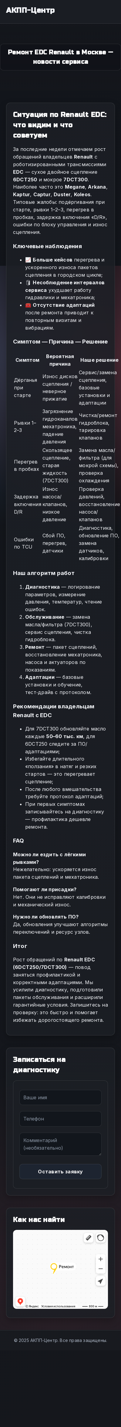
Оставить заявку (60, 1172)
